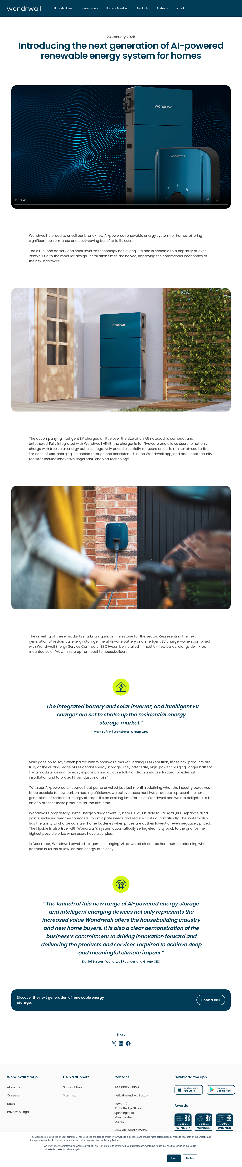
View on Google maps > (131, 1130)
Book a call (210, 1000)
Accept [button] (174, 1158)
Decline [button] (190, 1158)
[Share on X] (114, 1043)
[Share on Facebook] (128, 1043)
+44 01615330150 (126, 1087)
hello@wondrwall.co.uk (131, 1095)
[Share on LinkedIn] (121, 1043)
